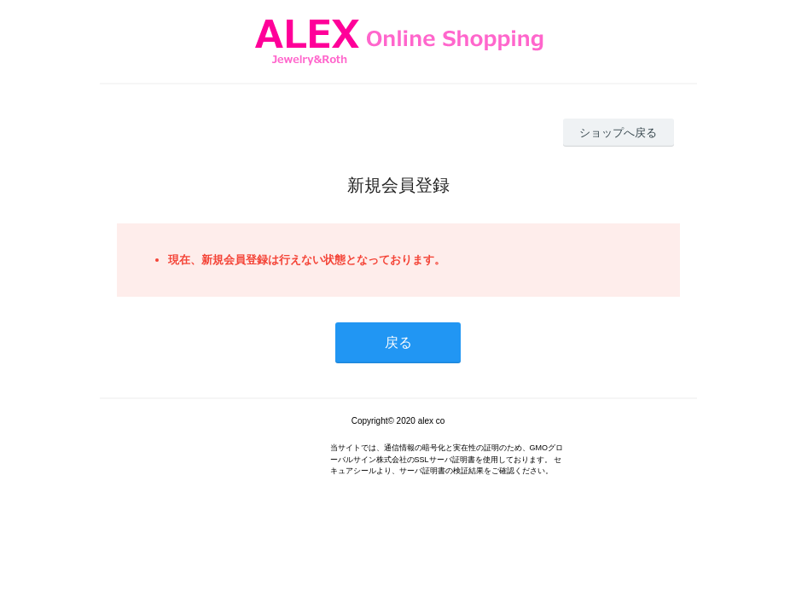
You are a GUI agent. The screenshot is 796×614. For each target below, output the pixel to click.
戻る (398, 342)
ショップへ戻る (618, 132)
